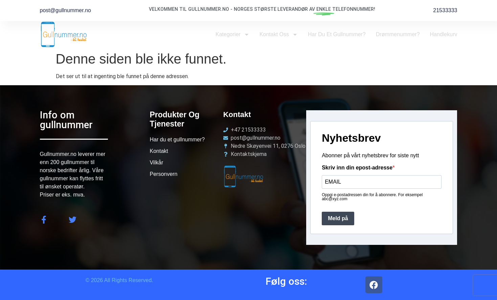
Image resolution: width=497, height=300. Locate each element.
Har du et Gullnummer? (337, 34)
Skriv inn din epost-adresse (357, 167)
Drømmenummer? (398, 34)
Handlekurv (443, 34)
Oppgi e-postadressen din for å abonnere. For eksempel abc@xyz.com (372, 197)
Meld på (338, 218)
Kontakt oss (278, 34)
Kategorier (232, 34)
